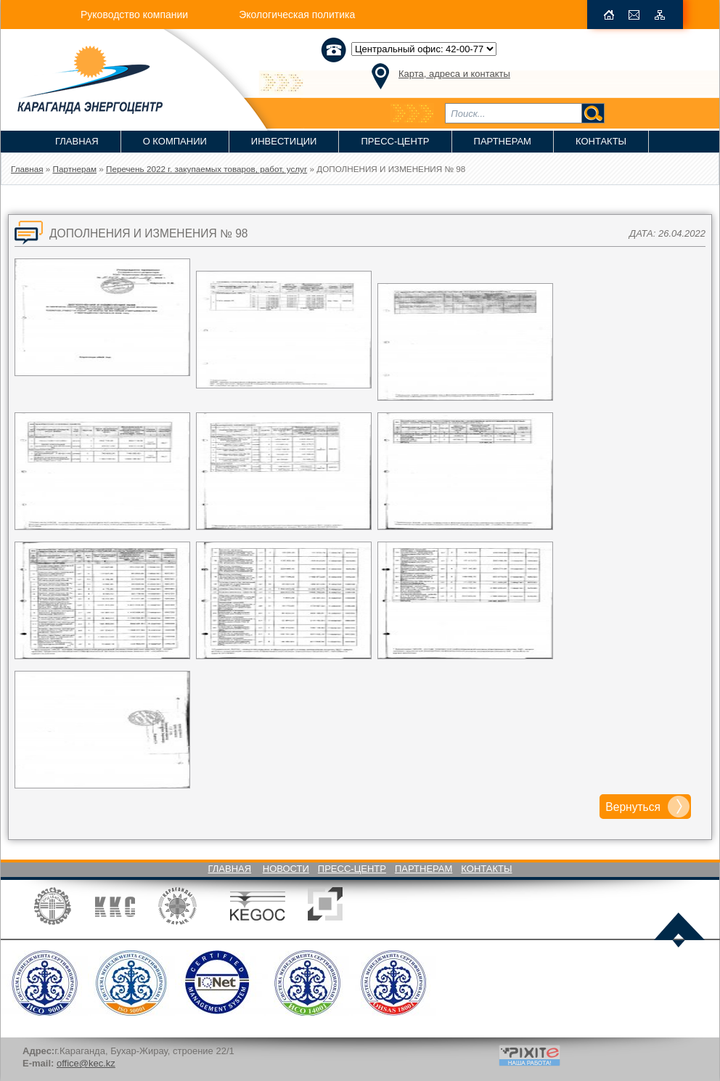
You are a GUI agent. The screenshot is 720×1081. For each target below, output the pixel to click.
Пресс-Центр (395, 141)
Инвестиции (284, 141)
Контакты (601, 141)
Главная (77, 141)
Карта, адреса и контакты (454, 73)
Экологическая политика (297, 14)
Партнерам (502, 141)
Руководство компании (134, 14)
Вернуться (632, 807)
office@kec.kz (86, 1063)
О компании (175, 141)
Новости (286, 868)
